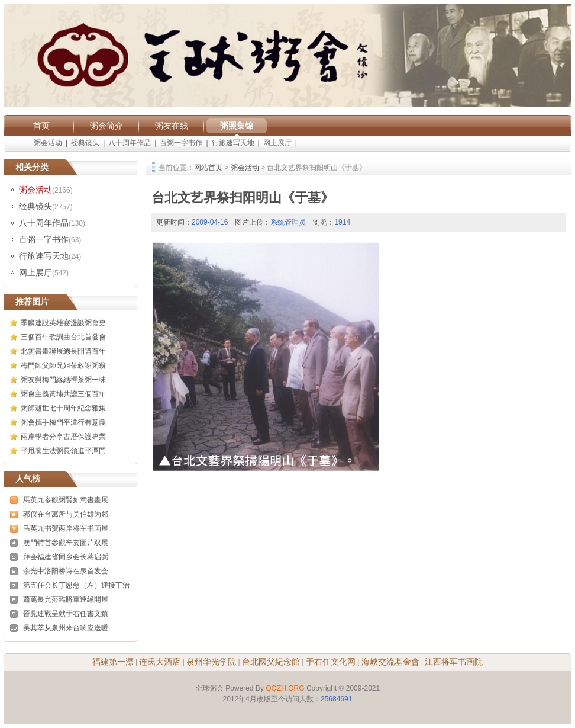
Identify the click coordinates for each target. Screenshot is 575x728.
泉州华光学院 (211, 661)
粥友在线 (171, 125)
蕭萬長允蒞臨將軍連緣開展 (65, 599)
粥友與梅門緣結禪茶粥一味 (63, 380)
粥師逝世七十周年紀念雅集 (63, 408)
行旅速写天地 (233, 143)
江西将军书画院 (454, 661)
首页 (41, 125)
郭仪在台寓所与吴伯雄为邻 (65, 514)
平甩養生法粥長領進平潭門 (63, 451)
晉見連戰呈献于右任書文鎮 (65, 614)
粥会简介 (106, 125)
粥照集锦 (236, 125)
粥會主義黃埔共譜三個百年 (63, 394)
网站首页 (208, 167)
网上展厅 (277, 143)
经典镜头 (85, 143)
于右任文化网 (331, 661)
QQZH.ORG (285, 688)
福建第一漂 (113, 661)
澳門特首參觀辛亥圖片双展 (65, 542)
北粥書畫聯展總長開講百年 (63, 351)
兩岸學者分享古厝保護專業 (63, 436)
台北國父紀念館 (271, 661)
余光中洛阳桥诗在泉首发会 (65, 571)
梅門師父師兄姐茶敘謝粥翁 (63, 365)
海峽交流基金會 (390, 661)
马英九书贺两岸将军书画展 (65, 528)
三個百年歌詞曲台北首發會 (63, 337)
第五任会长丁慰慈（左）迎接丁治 (76, 585)
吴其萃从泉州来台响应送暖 (65, 628)
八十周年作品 (129, 143)
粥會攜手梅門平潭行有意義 (63, 422)
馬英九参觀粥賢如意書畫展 (65, 500)
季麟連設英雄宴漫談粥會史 (63, 323)
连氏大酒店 (159, 661)
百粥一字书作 (181, 143)
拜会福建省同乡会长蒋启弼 (65, 557)
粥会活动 (48, 143)
